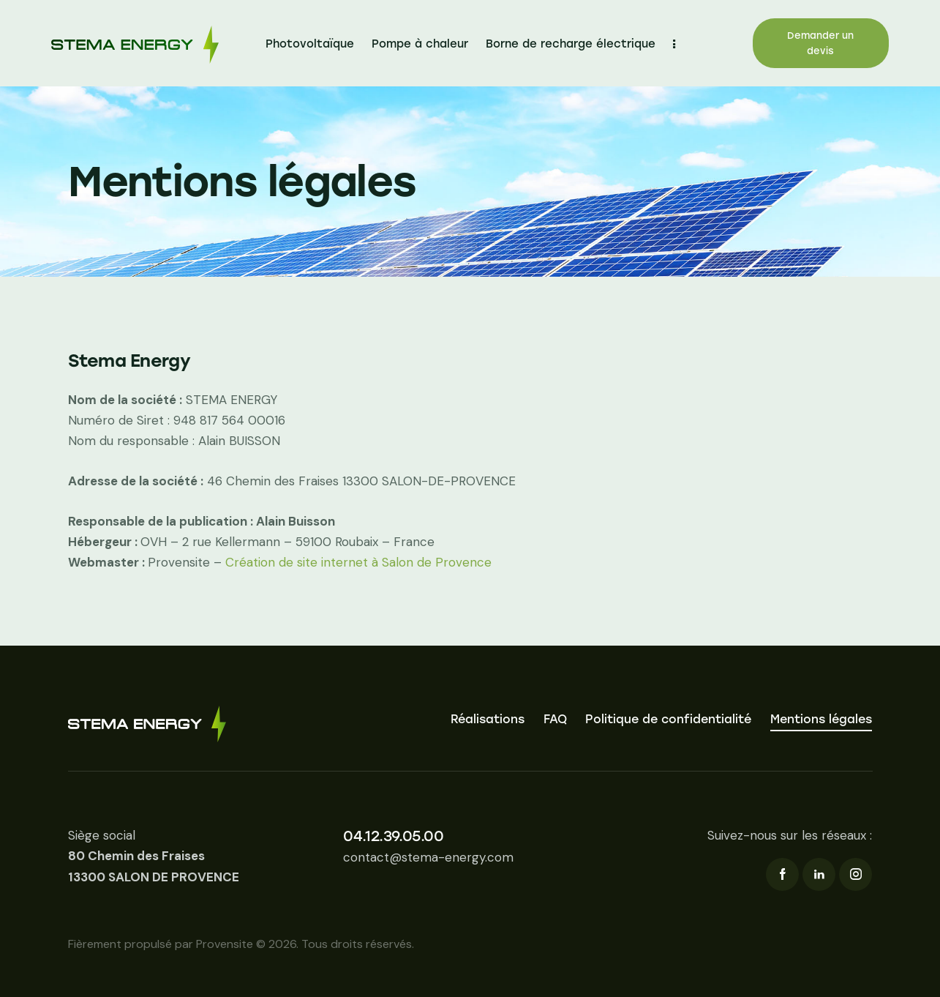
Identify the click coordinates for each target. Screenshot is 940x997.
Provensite (224, 944)
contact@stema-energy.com (428, 857)
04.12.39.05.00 (393, 836)
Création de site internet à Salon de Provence (358, 562)
